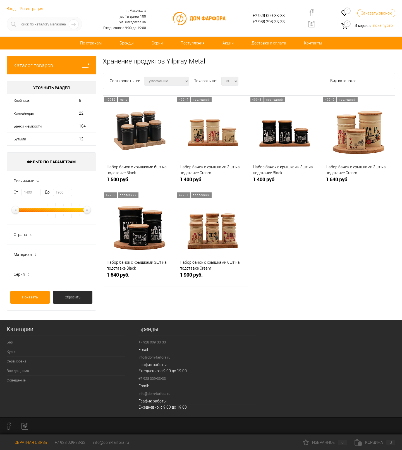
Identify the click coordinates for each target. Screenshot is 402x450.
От (16, 192)
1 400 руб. (212, 181)
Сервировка (17, 361)
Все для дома (18, 371)
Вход (11, 8)
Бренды (126, 43)
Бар (10, 342)
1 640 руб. (358, 181)
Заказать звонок (376, 13)
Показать (30, 297)
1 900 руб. (212, 277)
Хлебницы (22, 100)
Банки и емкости (28, 126)
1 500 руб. (139, 181)
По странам (91, 43)
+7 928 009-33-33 (268, 15)
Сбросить (72, 297)
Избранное (325, 442)
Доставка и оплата (269, 43)
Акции (228, 43)
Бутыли (20, 139)
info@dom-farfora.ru (154, 357)
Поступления (193, 43)
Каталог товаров (51, 65)
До (47, 192)
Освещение (16, 380)
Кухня (11, 352)
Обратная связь (27, 442)
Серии (157, 43)
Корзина (375, 442)
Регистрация (31, 8)
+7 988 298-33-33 (268, 21)
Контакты (313, 43)
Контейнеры (24, 113)
